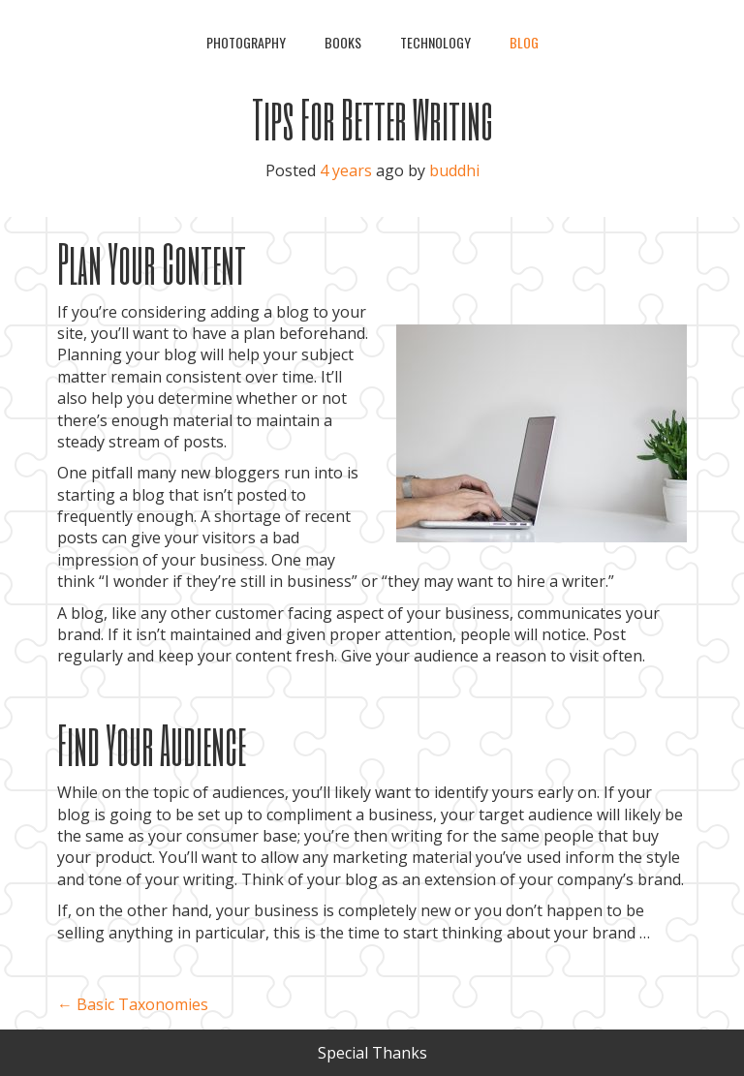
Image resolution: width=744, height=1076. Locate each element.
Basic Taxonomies (132, 1004)
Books (343, 42)
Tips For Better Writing (372, 118)
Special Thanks (372, 1052)
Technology (435, 42)
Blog (524, 42)
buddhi (454, 170)
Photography (246, 42)
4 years (346, 170)
